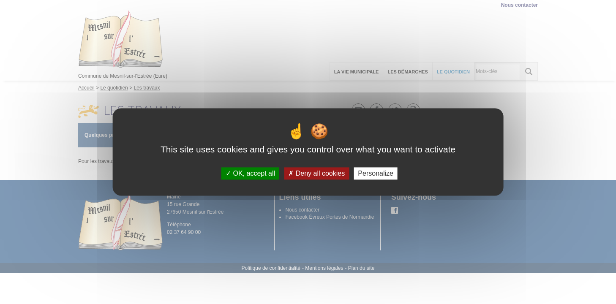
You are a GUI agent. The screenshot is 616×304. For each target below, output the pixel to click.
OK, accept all (250, 173)
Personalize (375, 173)
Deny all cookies (316, 173)
